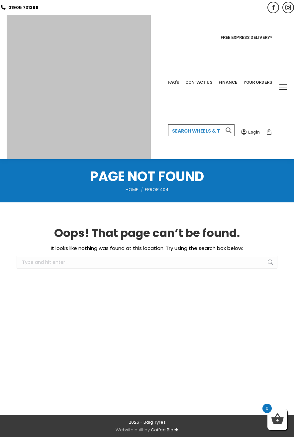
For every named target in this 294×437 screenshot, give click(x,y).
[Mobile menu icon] (283, 87)
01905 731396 (19, 7)
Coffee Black (164, 430)
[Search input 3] (196, 130)
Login (250, 132)
